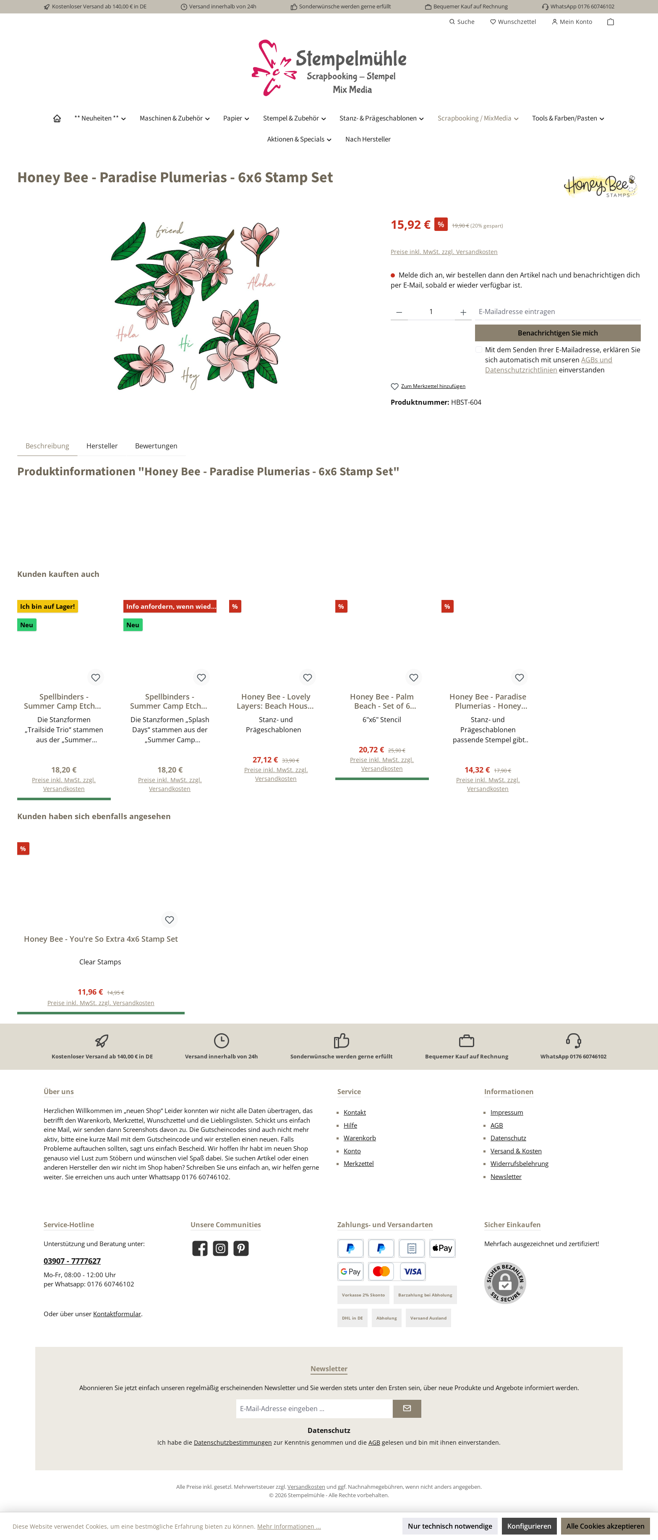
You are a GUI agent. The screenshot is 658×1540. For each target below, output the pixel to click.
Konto (352, 1151)
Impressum (507, 1112)
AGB (497, 1125)
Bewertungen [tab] (156, 445)
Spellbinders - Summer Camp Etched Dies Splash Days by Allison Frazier (170, 701)
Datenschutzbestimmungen (233, 1442)
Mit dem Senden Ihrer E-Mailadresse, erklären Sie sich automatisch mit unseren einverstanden (562, 360)
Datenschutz (508, 1138)
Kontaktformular (117, 1314)
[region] (195, 305)
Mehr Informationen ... (289, 1526)
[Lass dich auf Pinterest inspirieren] (241, 1248)
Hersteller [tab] (102, 445)
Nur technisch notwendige (450, 1526)
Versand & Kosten (516, 1151)
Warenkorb (360, 1138)
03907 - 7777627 (72, 1261)
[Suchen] (462, 21)
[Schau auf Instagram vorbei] (220, 1248)
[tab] (47, 445)
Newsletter (506, 1176)
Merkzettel (359, 1163)
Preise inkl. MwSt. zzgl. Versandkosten (444, 252)
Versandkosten (306, 1486)
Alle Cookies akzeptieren (606, 1526)
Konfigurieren (529, 1526)
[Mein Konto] (572, 21)
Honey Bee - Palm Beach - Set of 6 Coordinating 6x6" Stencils (382, 701)
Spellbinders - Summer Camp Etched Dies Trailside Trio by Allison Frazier (64, 701)
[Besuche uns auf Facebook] (200, 1248)
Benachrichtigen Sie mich (558, 333)
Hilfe (350, 1125)
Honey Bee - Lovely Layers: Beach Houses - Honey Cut (276, 701)
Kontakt (355, 1112)
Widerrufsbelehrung (519, 1163)
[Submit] (407, 1408)
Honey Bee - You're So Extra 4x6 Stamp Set (101, 939)
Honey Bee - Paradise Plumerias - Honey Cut (487, 701)
